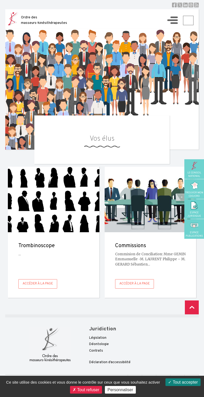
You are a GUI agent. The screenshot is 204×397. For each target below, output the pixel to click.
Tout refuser (86, 390)
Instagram (191, 5)
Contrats (96, 351)
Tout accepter (183, 382)
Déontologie (99, 344)
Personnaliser (120, 390)
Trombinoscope (36, 245)
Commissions (130, 245)
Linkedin (185, 5)
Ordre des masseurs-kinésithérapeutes (44, 20)
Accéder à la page (38, 284)
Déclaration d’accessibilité (110, 362)
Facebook (174, 5)
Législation (97, 338)
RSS (196, 5)
